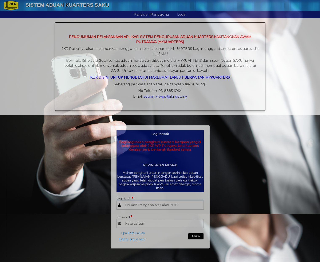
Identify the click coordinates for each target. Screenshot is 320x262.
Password (123, 217)
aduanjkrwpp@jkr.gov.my (165, 96)
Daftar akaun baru (132, 239)
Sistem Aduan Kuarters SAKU (67, 5)
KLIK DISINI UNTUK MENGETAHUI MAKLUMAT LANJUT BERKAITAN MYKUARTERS (160, 77)
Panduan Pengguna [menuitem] (151, 14)
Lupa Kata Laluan (132, 233)
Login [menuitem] (181, 14)
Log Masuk (123, 198)
